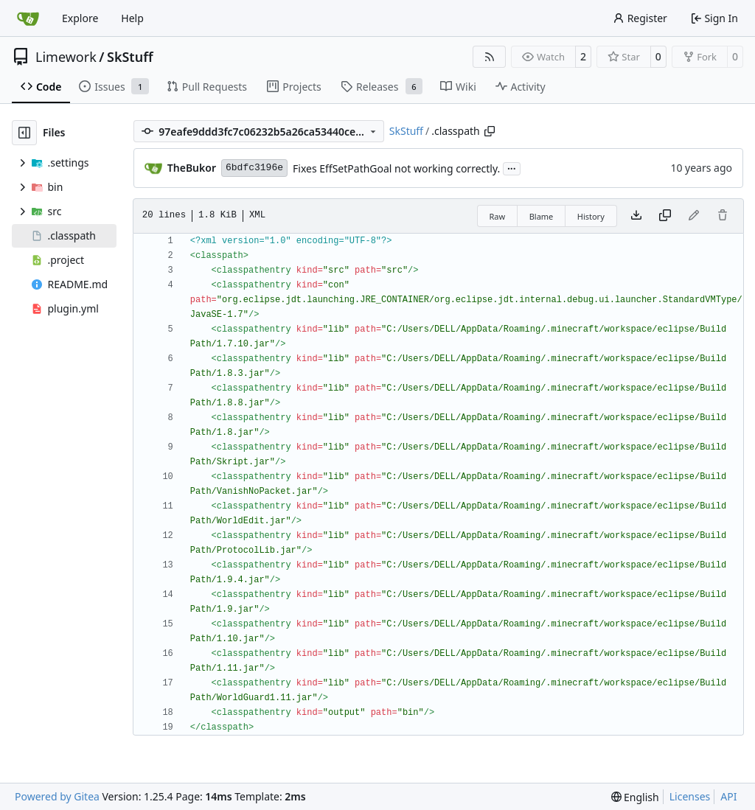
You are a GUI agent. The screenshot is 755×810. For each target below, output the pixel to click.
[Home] (28, 18)
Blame (541, 216)
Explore (80, 18)
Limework (66, 56)
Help (132, 18)
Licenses (690, 796)
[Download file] (636, 215)
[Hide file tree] (24, 132)
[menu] (635, 797)
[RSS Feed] (490, 57)
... (511, 167)
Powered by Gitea (57, 796)
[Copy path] (489, 131)
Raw (498, 216)
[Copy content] (665, 215)
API (728, 796)
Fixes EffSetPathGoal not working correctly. (396, 168)
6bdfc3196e (254, 167)
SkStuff (130, 56)
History (591, 216)
